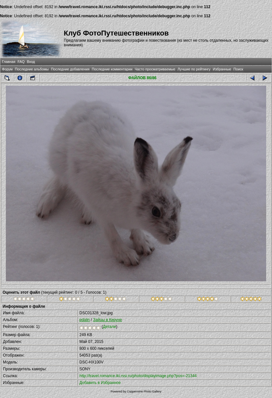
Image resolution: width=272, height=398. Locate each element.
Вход (31, 62)
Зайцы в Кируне (107, 319)
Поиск (238, 69)
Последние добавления (70, 69)
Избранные (222, 69)
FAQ (21, 62)
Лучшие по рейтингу (194, 69)
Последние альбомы (32, 69)
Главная (8, 62)
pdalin (84, 319)
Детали (109, 326)
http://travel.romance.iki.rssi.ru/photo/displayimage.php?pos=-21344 (138, 376)
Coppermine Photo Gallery (144, 391)
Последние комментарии (112, 69)
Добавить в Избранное (100, 382)
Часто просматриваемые (155, 69)
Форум (7, 69)
